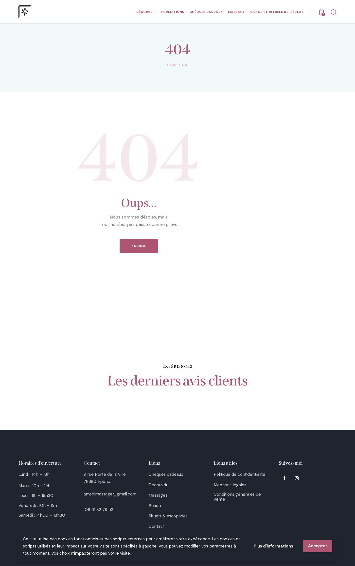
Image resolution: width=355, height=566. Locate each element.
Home (172, 65)
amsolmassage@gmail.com (110, 494)
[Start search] (333, 12)
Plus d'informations (273, 546)
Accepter (317, 545)
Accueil (138, 246)
